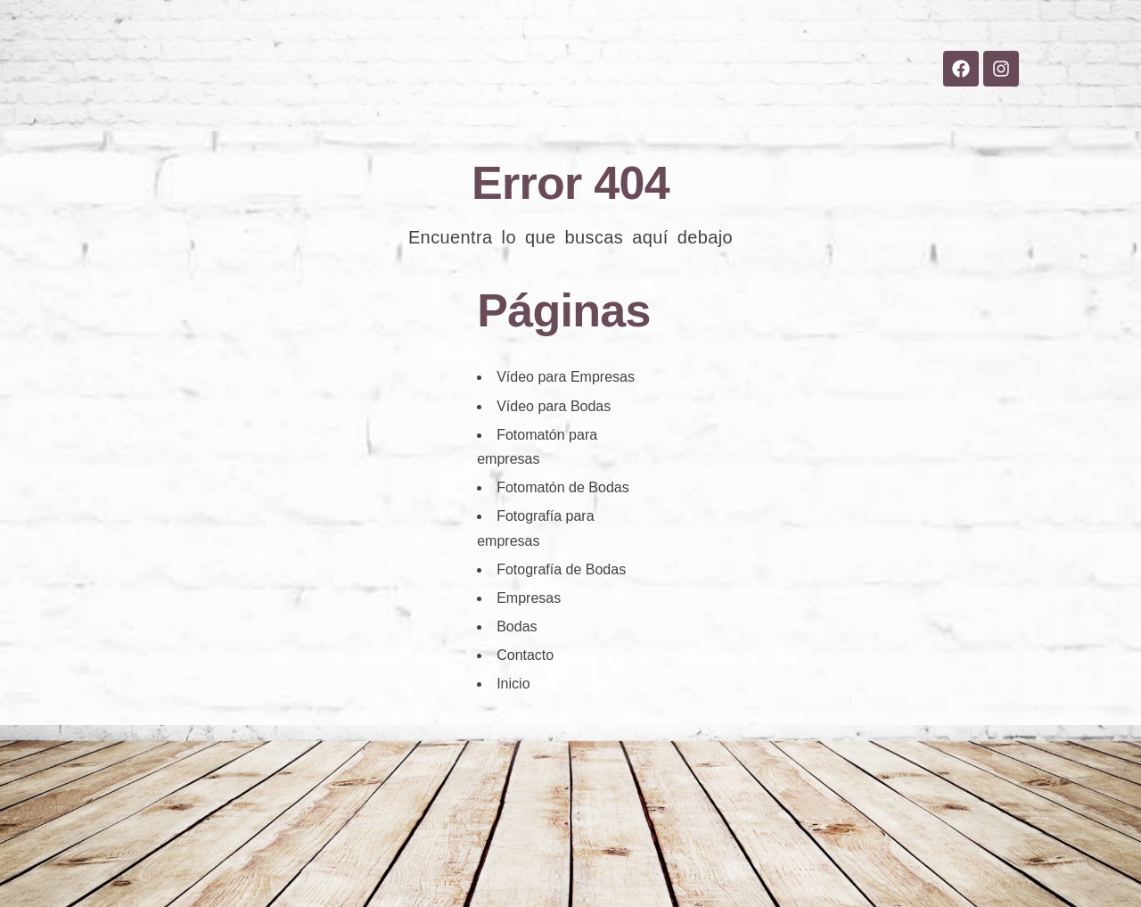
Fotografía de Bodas (561, 569)
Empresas (569, 108)
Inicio (408, 108)
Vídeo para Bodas (554, 406)
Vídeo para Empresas (566, 376)
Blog (651, 108)
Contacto (736, 108)
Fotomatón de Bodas (563, 487)
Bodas (482, 108)
